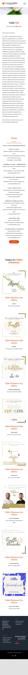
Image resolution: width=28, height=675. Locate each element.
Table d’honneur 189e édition (14, 298)
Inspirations (19, 624)
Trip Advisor (6, 640)
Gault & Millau (6, 639)
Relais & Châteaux (7, 637)
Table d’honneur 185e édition (14, 470)
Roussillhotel (19, 622)
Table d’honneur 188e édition (14, 341)
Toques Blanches (7, 642)
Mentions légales (17, 652)
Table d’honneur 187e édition (14, 384)
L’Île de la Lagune (20, 621)
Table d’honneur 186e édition (14, 427)
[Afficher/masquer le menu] (24, 3)
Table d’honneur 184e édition (14, 513)
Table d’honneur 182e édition (14, 601)
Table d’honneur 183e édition (14, 558)
